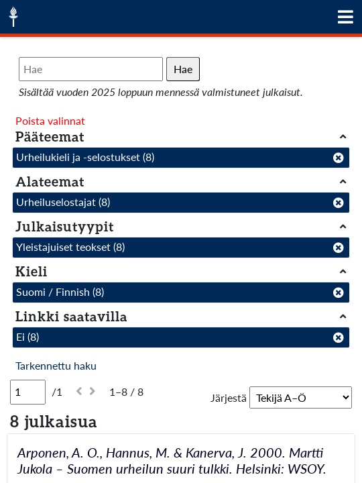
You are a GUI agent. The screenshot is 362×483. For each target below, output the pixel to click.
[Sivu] (28, 392)
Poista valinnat (50, 120)
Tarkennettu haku (56, 365)
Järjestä (228, 397)
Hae (183, 68)
